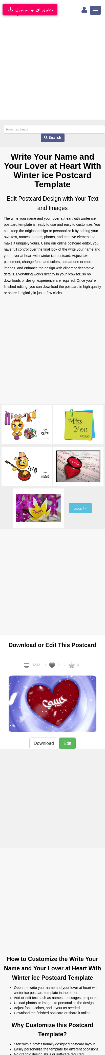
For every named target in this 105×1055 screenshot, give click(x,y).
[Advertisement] (47, 69)
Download (44, 743)
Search (52, 137)
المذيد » (80, 508)
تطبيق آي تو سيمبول (30, 9)
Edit (67, 743)
